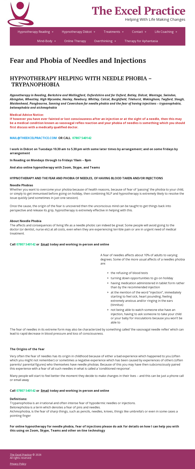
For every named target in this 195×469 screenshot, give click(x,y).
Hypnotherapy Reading (34, 32)
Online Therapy (75, 41)
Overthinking (103, 41)
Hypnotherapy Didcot (77, 32)
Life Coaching (164, 32)
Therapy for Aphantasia (141, 41)
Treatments (112, 32)
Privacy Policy (18, 463)
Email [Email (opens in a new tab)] (45, 244)
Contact (137, 32)
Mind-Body (44, 41)
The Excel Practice (21, 454)
